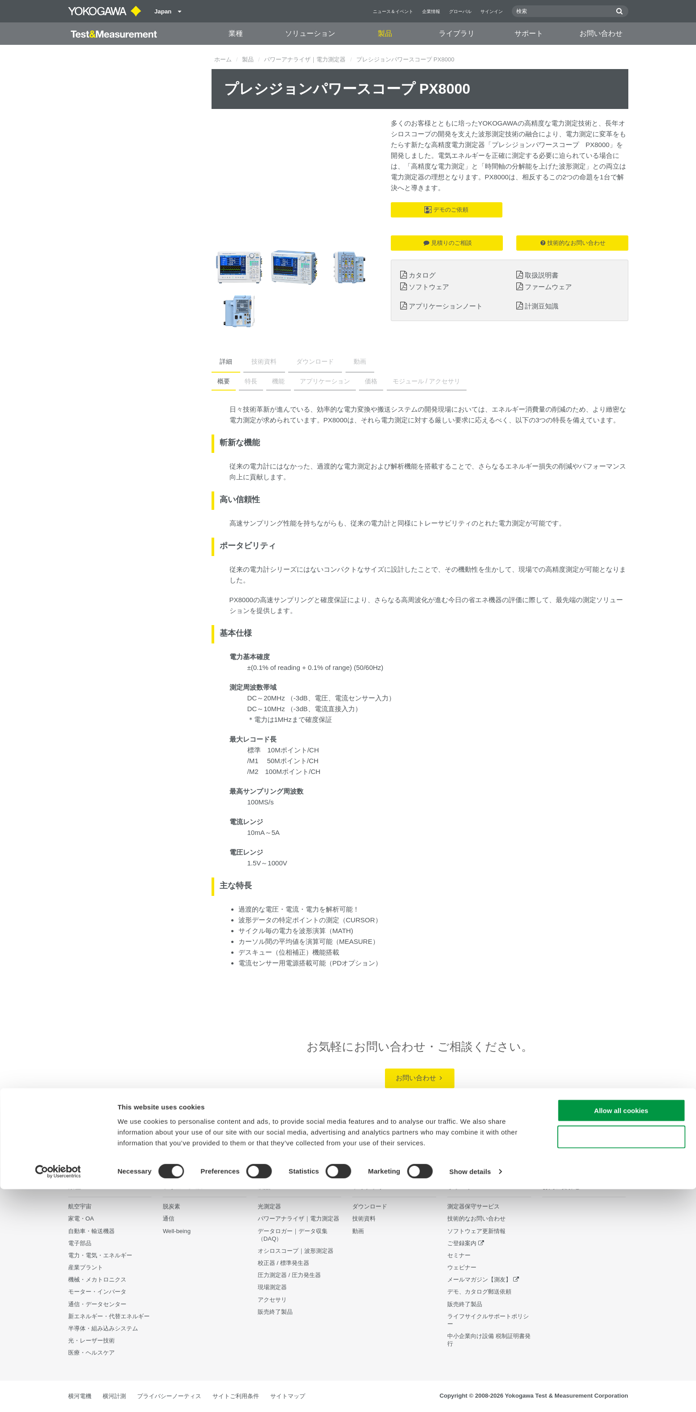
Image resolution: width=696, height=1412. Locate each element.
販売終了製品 (464, 1304)
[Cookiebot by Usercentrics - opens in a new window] (58, 1394)
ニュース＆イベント (393, 11)
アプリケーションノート (446, 306)
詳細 (221, 361)
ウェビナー (461, 1267)
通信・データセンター (97, 1304)
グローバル (460, 11)
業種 (236, 33)
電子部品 (79, 1243)
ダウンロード (292, 361)
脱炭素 (171, 1206)
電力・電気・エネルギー (100, 1255)
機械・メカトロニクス (97, 1280)
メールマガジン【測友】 (479, 1280)
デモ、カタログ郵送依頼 (479, 1292)
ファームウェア (548, 287)
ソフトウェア (429, 287)
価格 (350, 381)
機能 (267, 381)
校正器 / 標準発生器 (283, 1263)
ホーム (223, 59)
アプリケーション (309, 381)
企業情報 (431, 11)
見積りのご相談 (448, 242)
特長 (244, 381)
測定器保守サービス (473, 1206)
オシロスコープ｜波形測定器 (295, 1251)
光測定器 (269, 1206)
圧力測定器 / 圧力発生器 (289, 1275)
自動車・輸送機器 (91, 1231)
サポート (528, 33)
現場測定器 (272, 1287)
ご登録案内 (461, 1243)
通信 (168, 1219)
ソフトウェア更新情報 (476, 1231)
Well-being (176, 1231)
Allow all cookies (621, 1333)
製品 (385, 33)
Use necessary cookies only (621, 1360)
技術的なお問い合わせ (572, 242)
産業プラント (85, 1267)
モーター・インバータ (97, 1292)
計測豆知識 (541, 306)
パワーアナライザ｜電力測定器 (305, 59)
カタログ (422, 275)
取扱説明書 (541, 275)
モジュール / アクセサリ (401, 381)
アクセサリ (272, 1299)
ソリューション (310, 33)
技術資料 (250, 361)
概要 (221, 381)
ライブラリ (457, 33)
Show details (470, 1394)
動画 (327, 361)
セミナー (459, 1255)
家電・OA (81, 1219)
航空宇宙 (79, 1206)
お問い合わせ (601, 33)
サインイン (491, 11)
